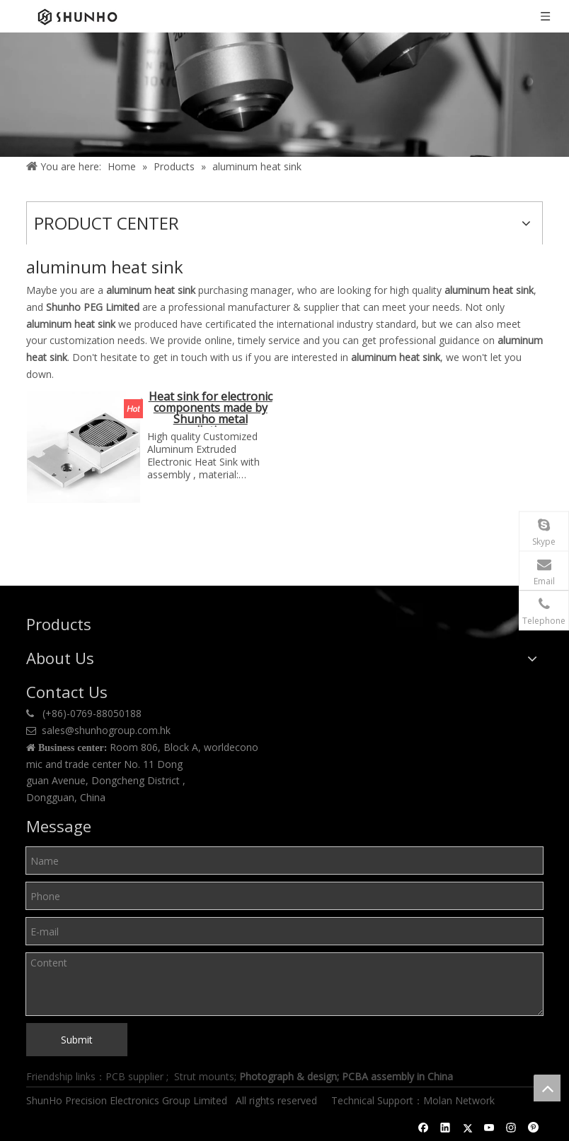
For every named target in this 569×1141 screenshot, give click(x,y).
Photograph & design (288, 1076)
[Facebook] (423, 1127)
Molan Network (460, 1100)
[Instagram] (511, 1127)
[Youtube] (489, 1127)
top (547, 1088)
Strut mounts (204, 1076)
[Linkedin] (445, 1127)
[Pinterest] (533, 1127)
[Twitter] (467, 1127)
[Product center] (284, 94)
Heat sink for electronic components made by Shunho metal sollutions (210, 409)
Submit (77, 1039)
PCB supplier (134, 1076)
